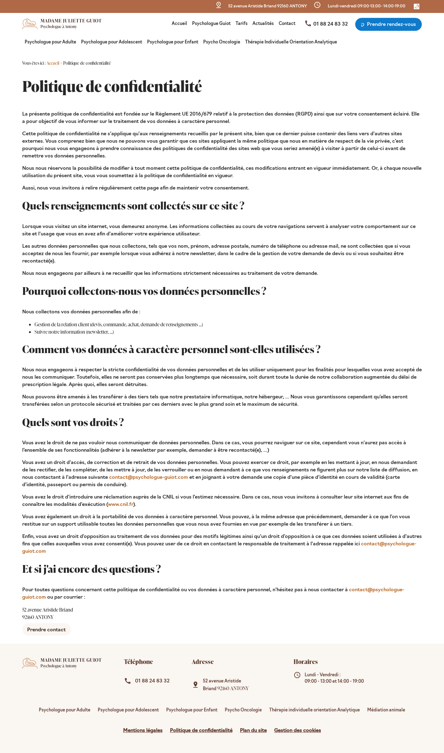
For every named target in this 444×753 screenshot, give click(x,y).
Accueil (179, 24)
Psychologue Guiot (211, 24)
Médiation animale (386, 710)
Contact (287, 24)
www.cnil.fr (120, 504)
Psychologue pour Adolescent (111, 42)
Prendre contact (46, 630)
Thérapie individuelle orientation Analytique (314, 710)
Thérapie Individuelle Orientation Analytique (291, 42)
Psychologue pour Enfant (172, 42)
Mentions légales (142, 730)
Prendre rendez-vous (388, 25)
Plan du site (253, 730)
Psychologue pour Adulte (50, 42)
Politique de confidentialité (201, 730)
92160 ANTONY (267, 6)
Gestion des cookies (297, 730)
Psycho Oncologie (221, 42)
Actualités (263, 24)
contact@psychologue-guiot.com (148, 477)
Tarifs (242, 24)
